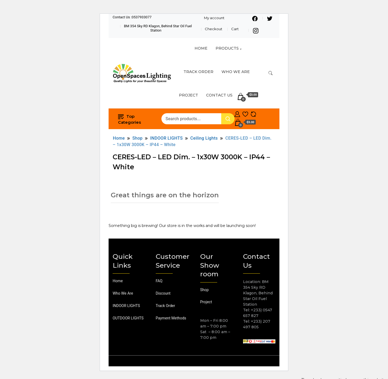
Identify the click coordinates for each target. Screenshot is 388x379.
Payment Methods (171, 318)
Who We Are (235, 71)
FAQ (159, 281)
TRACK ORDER (198, 71)
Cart (235, 29)
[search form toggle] (270, 73)
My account (214, 18)
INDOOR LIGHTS (126, 306)
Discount (163, 293)
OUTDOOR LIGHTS (128, 318)
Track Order (165, 306)
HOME (201, 48)
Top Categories (129, 118)
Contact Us (219, 95)
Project (188, 95)
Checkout (213, 29)
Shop (204, 290)
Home (118, 281)
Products (227, 48)
